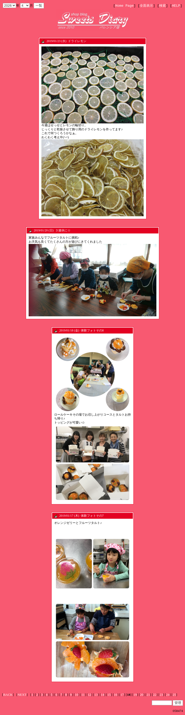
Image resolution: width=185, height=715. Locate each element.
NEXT (22, 695)
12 (89, 695)
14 (102, 695)
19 (135, 695)
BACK (8, 695)
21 (148, 695)
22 (154, 695)
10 (76, 695)
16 (115, 695)
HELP (176, 5)
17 (122, 695)
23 (161, 695)
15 (109, 695)
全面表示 (146, 5)
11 (83, 695)
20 (141, 695)
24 (167, 695)
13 (96, 695)
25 (174, 695)
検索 (162, 5)
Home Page (124, 5)
